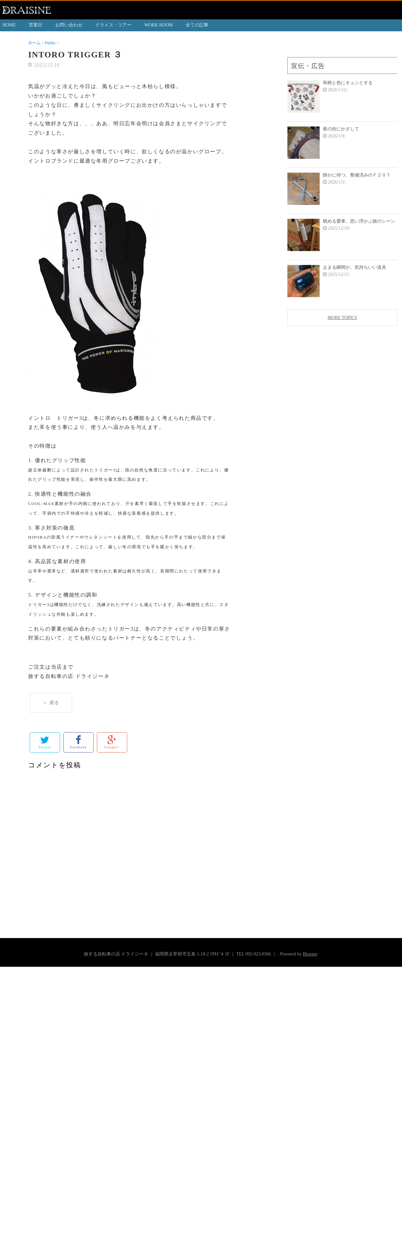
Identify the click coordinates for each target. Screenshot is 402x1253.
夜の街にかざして (341, 128)
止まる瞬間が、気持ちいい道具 (354, 267)
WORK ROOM (158, 25)
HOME (9, 25)
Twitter (44, 742)
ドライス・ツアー (113, 25)
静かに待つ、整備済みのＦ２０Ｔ (357, 175)
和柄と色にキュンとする (348, 82)
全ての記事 (197, 25)
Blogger (310, 954)
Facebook (78, 742)
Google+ (112, 742)
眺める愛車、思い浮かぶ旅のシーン (359, 221)
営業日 (35, 25)
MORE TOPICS (342, 317)
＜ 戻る (51, 702)
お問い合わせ (68, 25)
